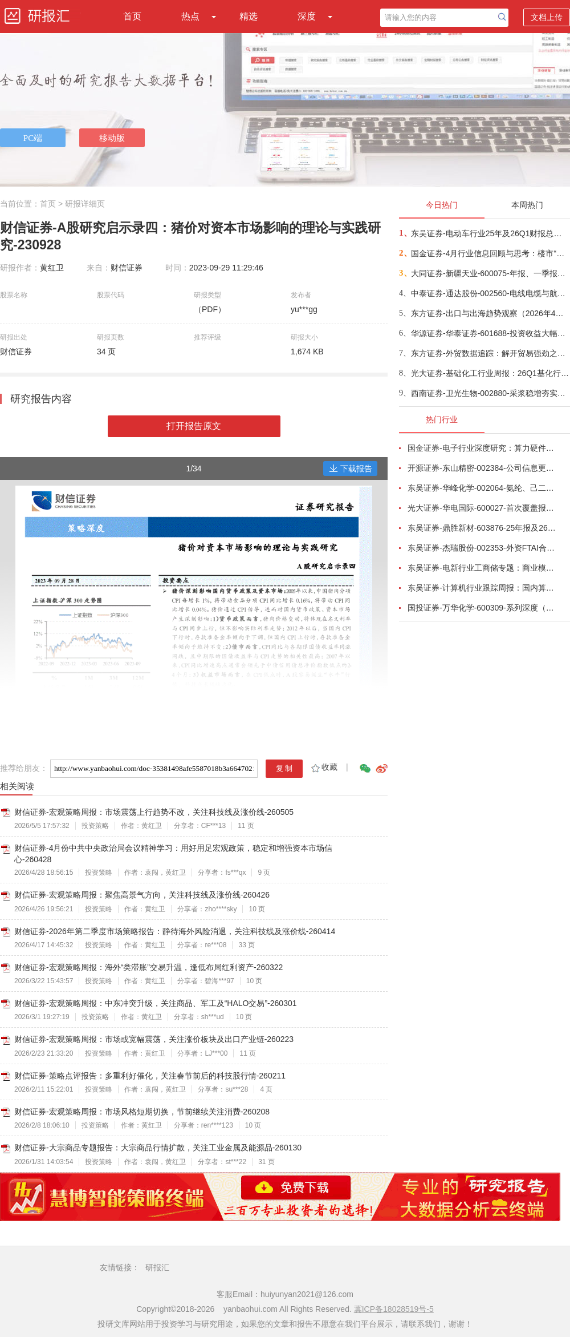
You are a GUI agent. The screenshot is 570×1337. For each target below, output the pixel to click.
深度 (307, 16)
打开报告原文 (193, 426)
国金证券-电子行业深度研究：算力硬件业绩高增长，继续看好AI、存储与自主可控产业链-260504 (482, 448)
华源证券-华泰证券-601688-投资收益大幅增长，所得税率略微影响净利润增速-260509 (490, 333)
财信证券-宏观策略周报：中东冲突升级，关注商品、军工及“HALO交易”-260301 (155, 1003)
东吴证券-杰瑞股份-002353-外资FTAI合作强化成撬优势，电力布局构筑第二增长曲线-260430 (482, 547)
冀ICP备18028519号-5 (394, 1309)
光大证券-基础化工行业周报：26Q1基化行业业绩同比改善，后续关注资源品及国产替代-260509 (490, 373)
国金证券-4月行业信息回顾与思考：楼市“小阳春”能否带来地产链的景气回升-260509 (490, 253)
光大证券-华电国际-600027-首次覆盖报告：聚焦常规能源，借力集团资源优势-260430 (482, 507)
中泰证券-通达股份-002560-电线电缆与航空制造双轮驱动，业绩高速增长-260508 (490, 293)
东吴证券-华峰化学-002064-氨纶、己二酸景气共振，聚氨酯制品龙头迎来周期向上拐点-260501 (482, 487)
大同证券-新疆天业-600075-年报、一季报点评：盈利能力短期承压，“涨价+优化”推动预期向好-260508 (490, 273)
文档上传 (547, 17)
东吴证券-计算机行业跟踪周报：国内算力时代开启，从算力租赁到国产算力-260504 (482, 587)
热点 (190, 16)
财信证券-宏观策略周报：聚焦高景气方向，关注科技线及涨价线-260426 (142, 894)
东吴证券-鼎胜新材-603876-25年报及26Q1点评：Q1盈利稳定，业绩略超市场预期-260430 (482, 527)
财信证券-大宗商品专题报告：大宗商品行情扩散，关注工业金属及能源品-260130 (158, 1147)
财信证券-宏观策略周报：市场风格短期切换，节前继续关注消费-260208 (142, 1111)
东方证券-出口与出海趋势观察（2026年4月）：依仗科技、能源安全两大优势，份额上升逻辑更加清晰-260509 (490, 313)
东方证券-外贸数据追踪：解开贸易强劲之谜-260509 (490, 353)
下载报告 (350, 468)
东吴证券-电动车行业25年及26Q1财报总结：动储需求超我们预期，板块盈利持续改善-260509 (490, 233)
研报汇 (157, 1267)
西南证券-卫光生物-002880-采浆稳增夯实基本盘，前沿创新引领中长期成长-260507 (490, 393)
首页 (132, 16)
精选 (248, 16)
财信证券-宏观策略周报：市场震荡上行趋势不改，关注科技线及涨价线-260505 (154, 812)
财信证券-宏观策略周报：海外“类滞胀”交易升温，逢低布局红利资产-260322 (148, 967)
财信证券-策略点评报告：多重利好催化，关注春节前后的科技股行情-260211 (150, 1075)
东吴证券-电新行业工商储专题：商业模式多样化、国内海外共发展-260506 (482, 567)
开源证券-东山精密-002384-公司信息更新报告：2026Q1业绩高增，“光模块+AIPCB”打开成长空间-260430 (482, 467)
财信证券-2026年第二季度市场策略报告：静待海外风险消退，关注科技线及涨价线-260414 (174, 931)
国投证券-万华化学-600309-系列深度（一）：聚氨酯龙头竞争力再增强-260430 (482, 607)
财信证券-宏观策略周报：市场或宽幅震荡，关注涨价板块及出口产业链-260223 (154, 1039)
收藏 (323, 766)
